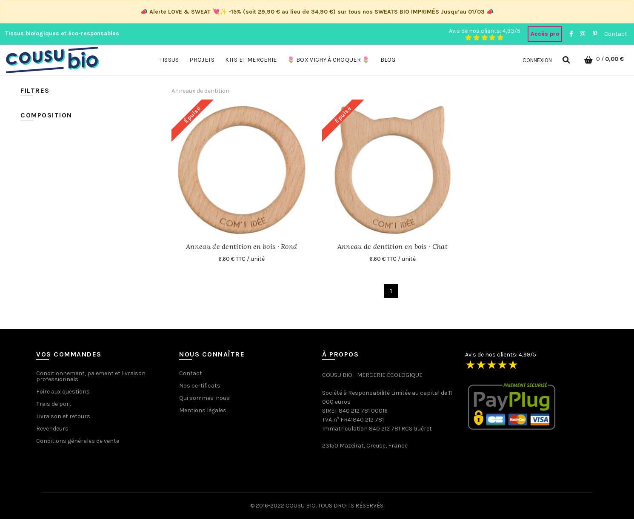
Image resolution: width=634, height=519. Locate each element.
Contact (615, 33)
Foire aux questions (63, 391)
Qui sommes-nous (204, 398)
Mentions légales (202, 410)
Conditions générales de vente (77, 441)
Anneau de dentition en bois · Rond (241, 246)
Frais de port (53, 404)
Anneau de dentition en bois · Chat (392, 246)
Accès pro (545, 33)
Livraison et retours (63, 416)
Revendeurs (52, 428)
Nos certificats (199, 385)
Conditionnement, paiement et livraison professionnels (91, 376)
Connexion (537, 60)
